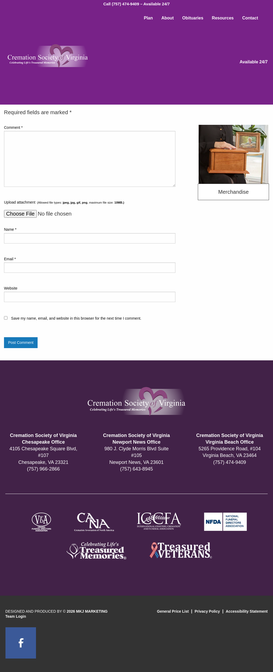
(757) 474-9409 (229, 462)
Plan (148, 18)
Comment (13, 127)
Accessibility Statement (247, 611)
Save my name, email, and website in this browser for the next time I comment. (76, 318)
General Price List (173, 611)
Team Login (15, 616)
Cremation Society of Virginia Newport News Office (136, 439)
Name (10, 229)
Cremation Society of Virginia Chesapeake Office (43, 439)
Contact (250, 18)
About (167, 18)
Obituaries (192, 18)
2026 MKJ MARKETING (87, 611)
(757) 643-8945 (136, 469)
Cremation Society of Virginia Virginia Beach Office (229, 439)
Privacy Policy (207, 611)
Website (10, 288)
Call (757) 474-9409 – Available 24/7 (136, 4)
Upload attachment (64, 202)
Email (10, 259)
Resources (223, 18)
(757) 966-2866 (43, 469)
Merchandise (233, 192)
